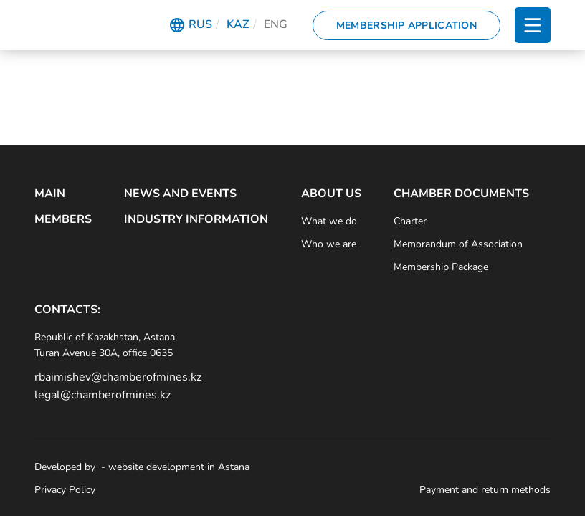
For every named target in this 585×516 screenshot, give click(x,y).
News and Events (180, 193)
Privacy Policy (64, 490)
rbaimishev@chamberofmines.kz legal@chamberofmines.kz (116, 386)
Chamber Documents (461, 193)
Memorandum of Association (458, 244)
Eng (275, 24)
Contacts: (67, 309)
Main (49, 193)
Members (63, 219)
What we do (329, 221)
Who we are (328, 244)
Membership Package (441, 267)
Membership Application (406, 25)
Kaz (238, 24)
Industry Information (196, 219)
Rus (200, 24)
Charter (410, 221)
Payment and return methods (485, 490)
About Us (331, 193)
